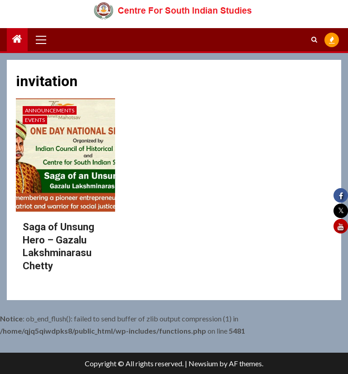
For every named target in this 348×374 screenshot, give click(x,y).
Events (35, 120)
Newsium (203, 363)
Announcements (49, 110)
